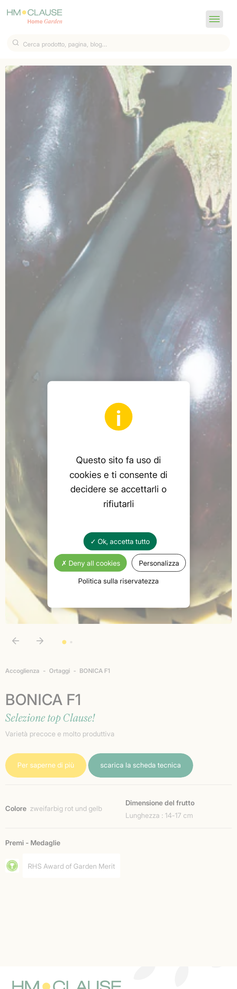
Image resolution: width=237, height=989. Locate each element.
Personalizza (159, 562)
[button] (214, 19)
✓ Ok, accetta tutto (120, 541)
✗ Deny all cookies (90, 562)
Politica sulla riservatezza (118, 580)
